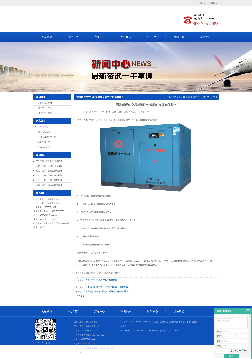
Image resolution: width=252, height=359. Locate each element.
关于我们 (73, 311)
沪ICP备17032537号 (129, 330)
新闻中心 (178, 36)
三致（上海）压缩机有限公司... (50, 170)
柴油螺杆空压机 (45, 147)
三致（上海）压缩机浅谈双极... (50, 175)
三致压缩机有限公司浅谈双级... (50, 161)
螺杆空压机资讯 (45, 108)
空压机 (99, 280)
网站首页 (46, 36)
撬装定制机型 (44, 142)
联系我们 (205, 36)
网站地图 (203, 3)
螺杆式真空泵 (44, 132)
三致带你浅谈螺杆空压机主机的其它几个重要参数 (106, 287)
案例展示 (126, 311)
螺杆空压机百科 (45, 113)
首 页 (185, 97)
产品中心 (99, 36)
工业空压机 (43, 126)
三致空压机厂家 (110, 280)
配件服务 (126, 36)
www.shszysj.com (47, 219)
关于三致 (73, 36)
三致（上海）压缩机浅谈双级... (50, 166)
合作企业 (152, 36)
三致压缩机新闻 (45, 103)
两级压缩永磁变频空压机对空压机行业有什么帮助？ (107, 291)
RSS (211, 3)
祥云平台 (155, 330)
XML (216, 3)
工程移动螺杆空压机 (47, 137)
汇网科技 (174, 330)
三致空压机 (91, 280)
